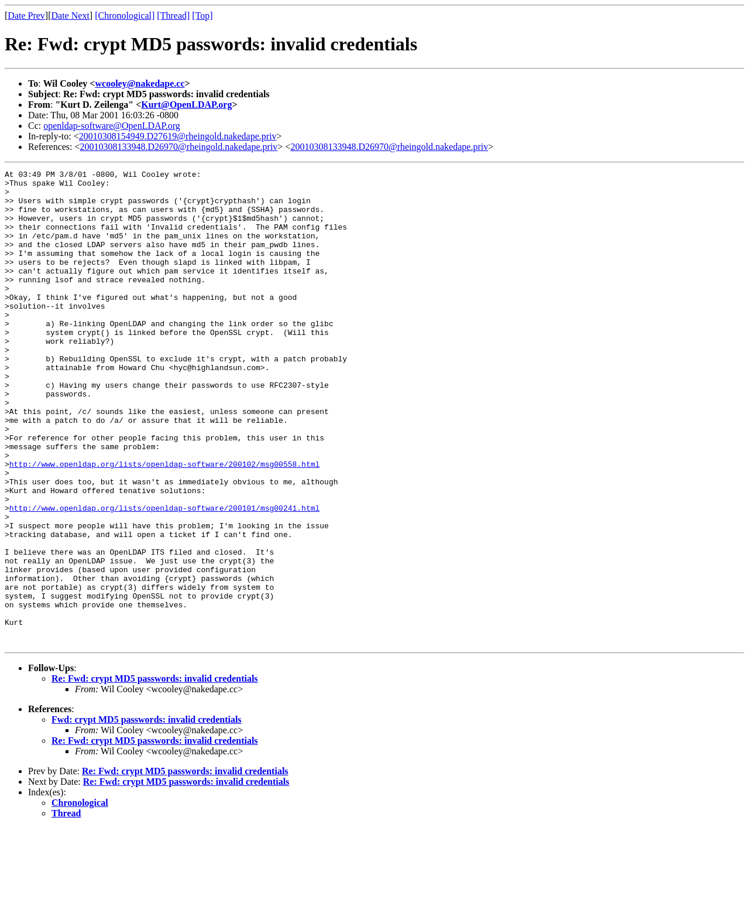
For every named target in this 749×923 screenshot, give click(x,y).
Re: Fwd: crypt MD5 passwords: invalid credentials (154, 773)
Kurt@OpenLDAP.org (186, 105)
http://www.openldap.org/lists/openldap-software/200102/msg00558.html (164, 523)
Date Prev (26, 15)
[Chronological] (124, 15)
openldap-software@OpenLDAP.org (111, 126)
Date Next (70, 15)
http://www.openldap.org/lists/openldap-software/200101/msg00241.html (164, 576)
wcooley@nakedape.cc (139, 83)
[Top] (202, 15)
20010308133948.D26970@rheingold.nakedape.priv (179, 147)
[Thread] (173, 15)
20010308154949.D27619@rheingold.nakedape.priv (178, 136)
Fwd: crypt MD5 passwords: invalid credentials (146, 814)
